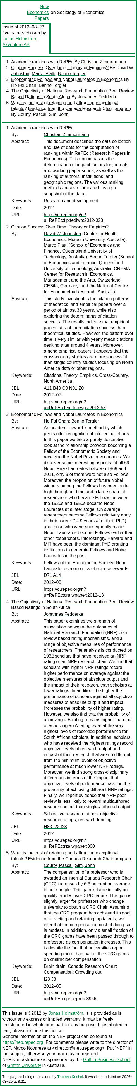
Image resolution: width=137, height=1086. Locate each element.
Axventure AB (16, 44)
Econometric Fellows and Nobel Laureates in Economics (67, 79)
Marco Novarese (29, 1048)
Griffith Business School (107, 1059)
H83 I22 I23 (55, 826)
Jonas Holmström (20, 38)
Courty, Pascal (32, 114)
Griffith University (24, 1065)
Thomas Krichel (70, 1077)
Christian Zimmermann (103, 61)
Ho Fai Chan (23, 85)
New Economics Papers (38, 12)
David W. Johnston (62, 233)
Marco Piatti (43, 73)
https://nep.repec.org (22, 1042)
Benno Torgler (71, 73)
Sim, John (59, 114)
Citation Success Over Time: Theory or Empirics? (60, 67)
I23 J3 (50, 979)
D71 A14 (52, 575)
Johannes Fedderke (97, 96)
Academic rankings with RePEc (42, 61)
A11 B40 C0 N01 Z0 (64, 388)
